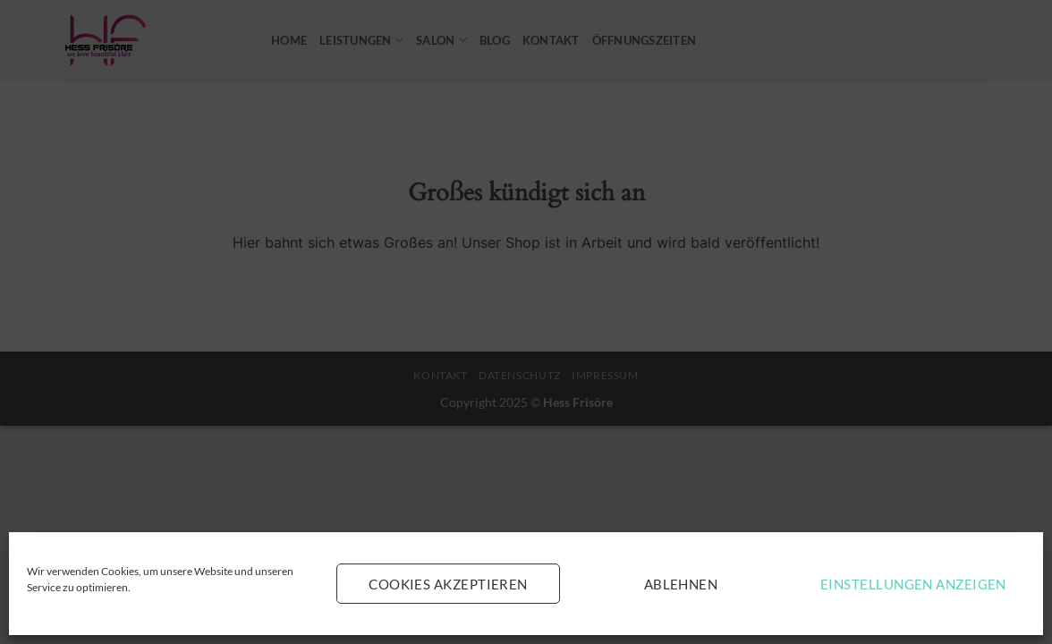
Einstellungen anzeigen (913, 584)
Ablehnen (681, 584)
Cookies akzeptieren (448, 584)
